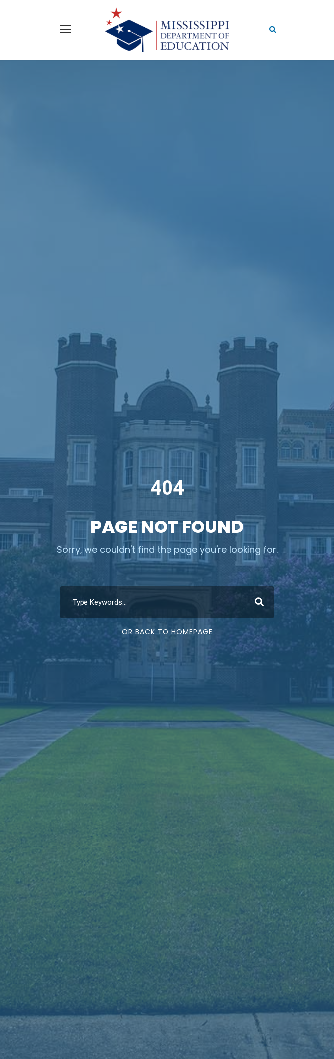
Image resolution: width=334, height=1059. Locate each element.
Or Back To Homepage (167, 631)
